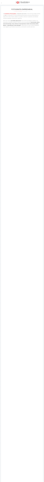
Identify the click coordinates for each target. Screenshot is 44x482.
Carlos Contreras (18, 11)
